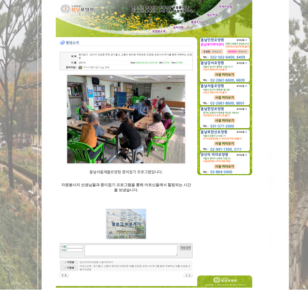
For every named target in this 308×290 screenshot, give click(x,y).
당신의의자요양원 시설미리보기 (96, 264)
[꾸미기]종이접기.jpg (93, 67)
